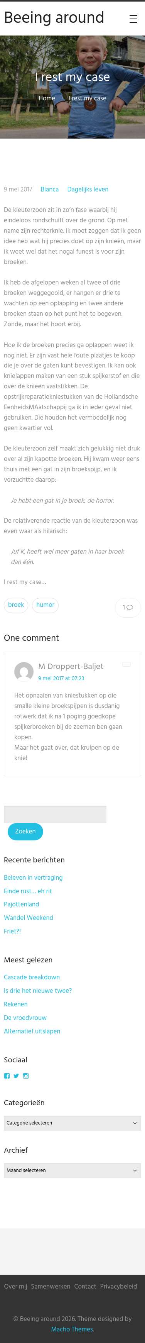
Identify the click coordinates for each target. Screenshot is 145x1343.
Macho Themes (72, 1329)
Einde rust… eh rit (28, 891)
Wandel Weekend (28, 918)
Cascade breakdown (32, 977)
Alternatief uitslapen (32, 1031)
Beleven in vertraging (33, 878)
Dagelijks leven (87, 190)
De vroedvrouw (25, 1018)
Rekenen (16, 1004)
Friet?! (12, 931)
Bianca (49, 190)
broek (16, 605)
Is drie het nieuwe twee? (38, 991)
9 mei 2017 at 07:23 (61, 678)
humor (45, 605)
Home (47, 98)
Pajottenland (21, 904)
